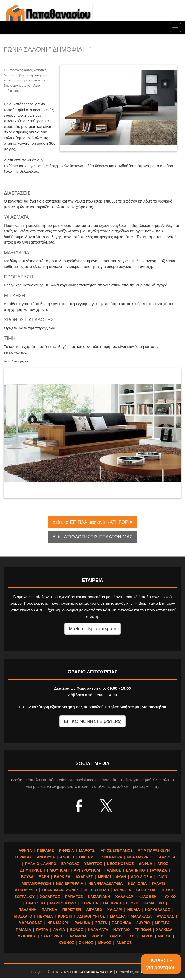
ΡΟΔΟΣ (98, 936)
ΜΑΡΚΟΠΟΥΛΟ (63, 903)
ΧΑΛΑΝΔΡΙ (124, 897)
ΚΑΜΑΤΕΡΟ (153, 903)
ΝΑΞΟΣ (164, 936)
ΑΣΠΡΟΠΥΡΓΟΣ (91, 916)
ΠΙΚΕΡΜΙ (86, 857)
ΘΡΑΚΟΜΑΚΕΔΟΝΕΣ (60, 890)
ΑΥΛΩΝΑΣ (165, 916)
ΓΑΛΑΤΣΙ (159, 883)
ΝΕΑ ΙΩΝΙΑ (137, 883)
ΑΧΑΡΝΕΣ (84, 877)
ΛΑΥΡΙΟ (143, 923)
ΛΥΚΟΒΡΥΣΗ (26, 890)
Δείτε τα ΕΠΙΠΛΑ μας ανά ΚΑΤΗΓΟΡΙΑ (92, 522)
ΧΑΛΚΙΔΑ (164, 930)
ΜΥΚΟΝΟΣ (27, 936)
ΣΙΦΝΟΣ (86, 943)
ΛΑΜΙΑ (59, 930)
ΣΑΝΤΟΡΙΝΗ (51, 936)
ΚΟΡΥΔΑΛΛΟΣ (157, 910)
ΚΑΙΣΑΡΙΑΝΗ (99, 897)
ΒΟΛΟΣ (76, 930)
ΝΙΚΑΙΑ (133, 910)
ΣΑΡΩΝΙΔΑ (121, 923)
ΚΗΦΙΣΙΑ (66, 850)
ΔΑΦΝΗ (145, 864)
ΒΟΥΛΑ (27, 877)
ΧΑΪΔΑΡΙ (114, 910)
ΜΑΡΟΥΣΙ (87, 850)
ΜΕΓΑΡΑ (162, 923)
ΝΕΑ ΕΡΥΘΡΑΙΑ (69, 883)
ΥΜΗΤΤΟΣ (93, 864)
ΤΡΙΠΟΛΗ (143, 930)
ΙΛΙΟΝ (162, 877)
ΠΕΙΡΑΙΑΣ (45, 850)
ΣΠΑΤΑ (101, 923)
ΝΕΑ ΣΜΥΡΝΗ (139, 857)
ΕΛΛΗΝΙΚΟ (135, 870)
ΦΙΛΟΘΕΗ (148, 897)
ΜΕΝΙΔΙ (104, 877)
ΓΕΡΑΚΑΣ (23, 857)
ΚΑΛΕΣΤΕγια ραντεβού (161, 964)
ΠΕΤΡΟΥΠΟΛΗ (96, 890)
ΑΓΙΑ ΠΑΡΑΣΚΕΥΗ (154, 850)
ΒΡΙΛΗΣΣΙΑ (145, 890)
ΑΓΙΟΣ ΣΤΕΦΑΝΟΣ (117, 850)
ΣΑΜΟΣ (115, 936)
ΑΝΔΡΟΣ (124, 943)
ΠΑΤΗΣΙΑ (49, 910)
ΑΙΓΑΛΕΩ (94, 910)
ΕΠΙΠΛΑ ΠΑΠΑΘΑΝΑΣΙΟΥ (91, 972)
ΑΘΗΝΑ (25, 850)
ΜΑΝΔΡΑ (118, 916)
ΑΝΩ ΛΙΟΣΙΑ (141, 877)
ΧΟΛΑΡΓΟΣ (50, 897)
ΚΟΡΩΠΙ (65, 916)
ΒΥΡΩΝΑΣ (70, 864)
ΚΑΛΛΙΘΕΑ (165, 857)
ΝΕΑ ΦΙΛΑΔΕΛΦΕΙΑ (105, 883)
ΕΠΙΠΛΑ (48, 16)
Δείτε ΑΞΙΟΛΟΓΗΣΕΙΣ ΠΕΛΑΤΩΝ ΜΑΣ (92, 536)
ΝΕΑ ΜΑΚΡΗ (58, 923)
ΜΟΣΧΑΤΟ (23, 916)
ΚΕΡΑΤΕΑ (89, 903)
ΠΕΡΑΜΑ (45, 916)
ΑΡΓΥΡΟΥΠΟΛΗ (87, 870)
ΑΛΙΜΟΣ (114, 870)
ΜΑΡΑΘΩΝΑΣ (30, 923)
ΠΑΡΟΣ (146, 936)
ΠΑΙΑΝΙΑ (23, 930)
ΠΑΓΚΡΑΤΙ (112, 903)
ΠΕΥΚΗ (166, 890)
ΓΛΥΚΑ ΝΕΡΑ (111, 857)
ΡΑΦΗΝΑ (82, 923)
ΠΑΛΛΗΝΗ (27, 910)
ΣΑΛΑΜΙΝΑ (77, 936)
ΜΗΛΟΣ (104, 943)
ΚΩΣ (131, 936)
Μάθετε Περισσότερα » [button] (92, 628)
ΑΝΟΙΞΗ (67, 857)
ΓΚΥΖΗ (132, 903)
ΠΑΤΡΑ (42, 930)
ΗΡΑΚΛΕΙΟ (35, 903)
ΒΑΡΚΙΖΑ (62, 877)
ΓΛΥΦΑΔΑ (158, 870)
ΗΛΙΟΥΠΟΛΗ (58, 870)
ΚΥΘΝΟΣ (66, 943)
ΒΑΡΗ (44, 877)
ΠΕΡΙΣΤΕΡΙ (71, 910)
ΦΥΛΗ (121, 877)
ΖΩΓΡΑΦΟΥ (25, 897)
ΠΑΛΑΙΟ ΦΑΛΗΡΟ (40, 864)
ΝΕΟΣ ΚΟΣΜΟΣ (120, 864)
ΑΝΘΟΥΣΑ (46, 857)
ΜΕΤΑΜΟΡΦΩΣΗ (36, 883)
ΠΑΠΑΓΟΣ (74, 897)
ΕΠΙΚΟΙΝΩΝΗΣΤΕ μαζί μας (92, 721)
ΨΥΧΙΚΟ (168, 897)
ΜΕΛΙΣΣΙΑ (122, 890)
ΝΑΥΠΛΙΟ (121, 930)
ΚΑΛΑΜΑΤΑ (98, 930)
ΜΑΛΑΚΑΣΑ (141, 916)
